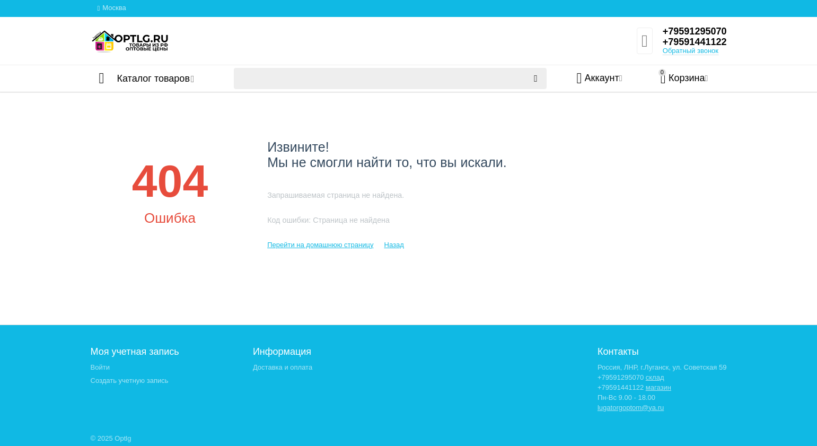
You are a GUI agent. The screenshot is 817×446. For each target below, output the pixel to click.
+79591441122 (695, 42)
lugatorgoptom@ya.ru (631, 408)
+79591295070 (695, 31)
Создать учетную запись (130, 380)
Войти (100, 367)
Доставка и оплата (282, 367)
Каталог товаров (153, 78)
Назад (393, 245)
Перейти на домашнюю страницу (320, 245)
